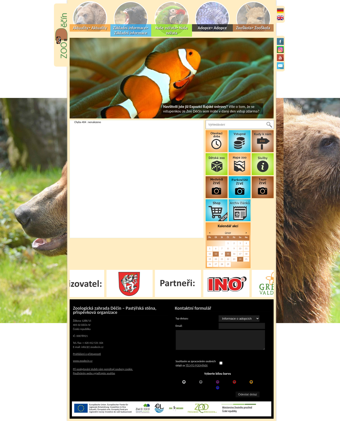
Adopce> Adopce (212, 27)
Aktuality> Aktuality (90, 27)
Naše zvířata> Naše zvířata (171, 30)
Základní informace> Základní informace (130, 30)
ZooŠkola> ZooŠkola (253, 27)
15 (228, 253)
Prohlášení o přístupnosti (87, 354)
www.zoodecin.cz (83, 360)
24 (240, 259)
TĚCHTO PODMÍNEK (197, 365)
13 (216, 253)
